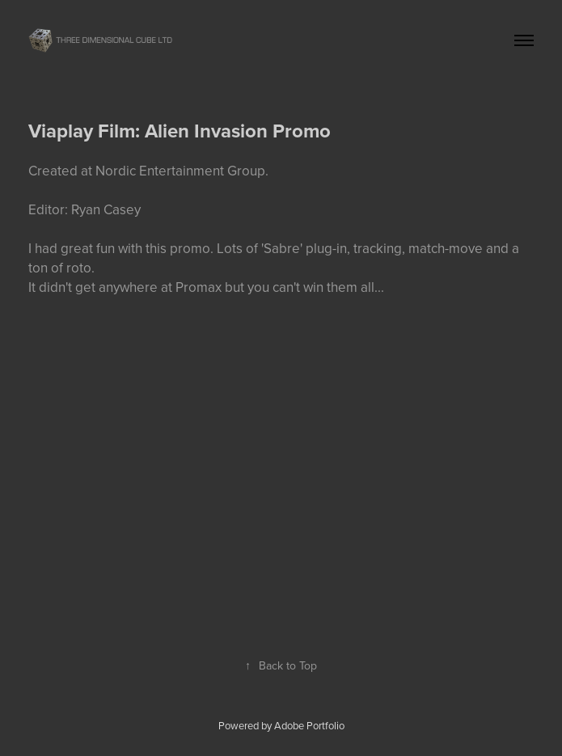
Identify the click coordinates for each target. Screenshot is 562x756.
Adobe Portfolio (309, 725)
